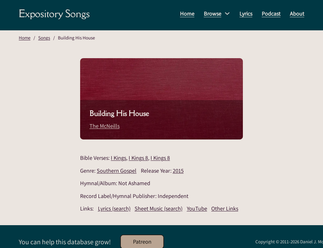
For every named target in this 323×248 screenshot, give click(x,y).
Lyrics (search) (114, 208)
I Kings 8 (138, 157)
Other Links (224, 208)
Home (187, 13)
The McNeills (105, 125)
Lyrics (245, 13)
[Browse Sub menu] (227, 13)
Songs (44, 38)
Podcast (271, 13)
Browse (212, 13)
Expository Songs (54, 13)
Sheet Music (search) (158, 208)
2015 (178, 170)
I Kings (118, 157)
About (297, 13)
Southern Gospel (116, 170)
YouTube (197, 208)
